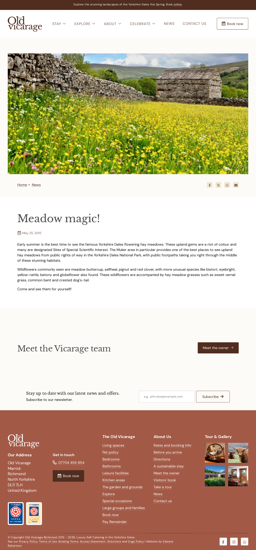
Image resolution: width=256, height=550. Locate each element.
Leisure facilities (115, 473)
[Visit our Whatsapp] (244, 542)
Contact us (194, 23)
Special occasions (117, 501)
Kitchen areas (113, 480)
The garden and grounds (122, 487)
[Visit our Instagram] (234, 542)
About (113, 23)
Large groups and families (123, 508)
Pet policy (110, 452)
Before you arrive (168, 452)
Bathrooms (111, 466)
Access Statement (93, 541)
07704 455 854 (71, 462)
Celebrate (143, 23)
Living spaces (113, 445)
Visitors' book (165, 480)
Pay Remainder (114, 521)
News (169, 23)
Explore (85, 23)
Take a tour (163, 487)
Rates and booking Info (172, 445)
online (177, 4)
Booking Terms (68, 541)
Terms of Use (48, 541)
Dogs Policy (136, 541)
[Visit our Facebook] (223, 542)
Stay (59, 23)
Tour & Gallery (218, 436)
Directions (162, 459)
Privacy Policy (28, 541)
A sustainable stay (169, 466)
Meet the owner (167, 473)
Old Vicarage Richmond (41, 537)
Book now (110, 514)
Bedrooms (111, 459)
